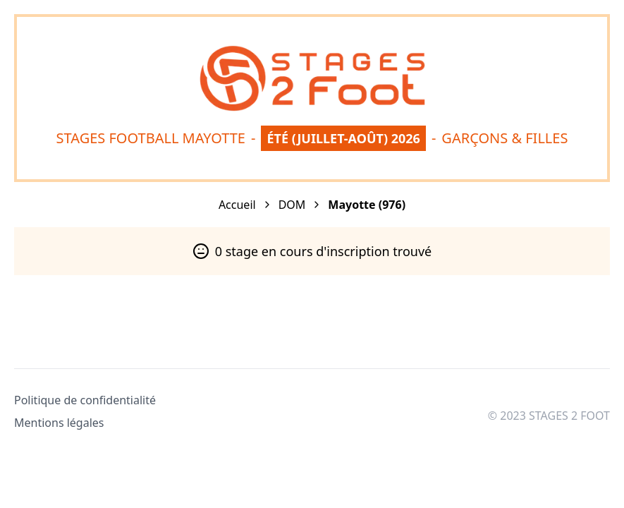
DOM (292, 204)
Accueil (237, 204)
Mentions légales (59, 422)
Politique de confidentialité (85, 400)
